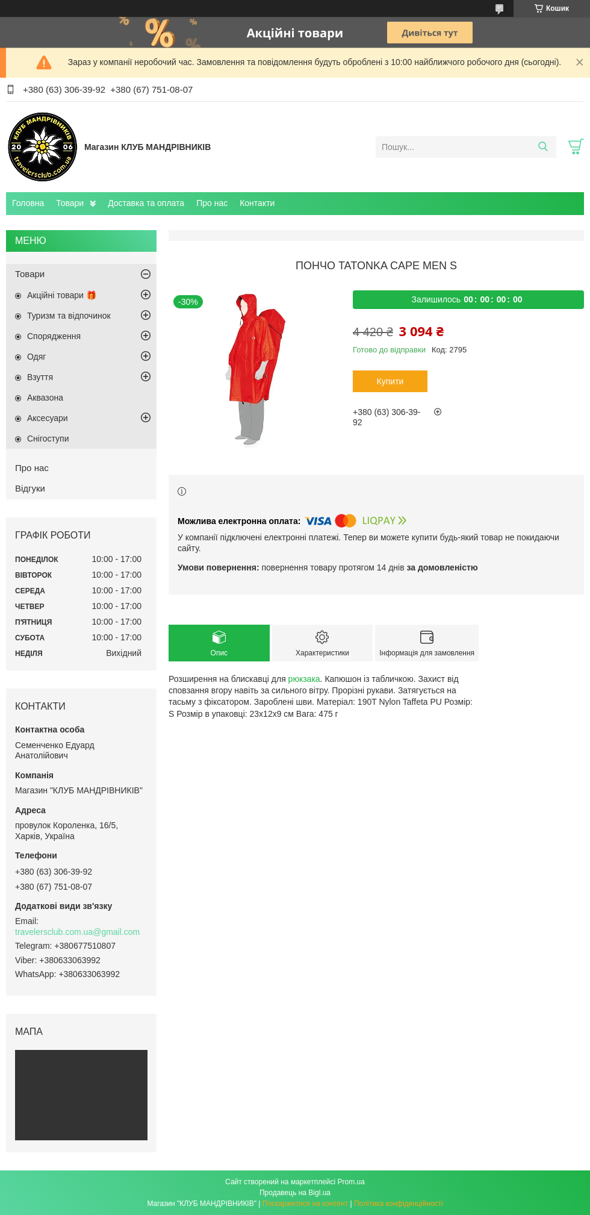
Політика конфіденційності (398, 1203)
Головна (28, 203)
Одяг (36, 356)
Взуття (40, 377)
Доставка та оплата (146, 203)
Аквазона (45, 397)
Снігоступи (48, 438)
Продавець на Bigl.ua (295, 1192)
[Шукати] (542, 147)
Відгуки (30, 488)
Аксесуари (47, 418)
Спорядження (54, 336)
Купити (390, 381)
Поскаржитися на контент (305, 1203)
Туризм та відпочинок (69, 315)
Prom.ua (351, 1182)
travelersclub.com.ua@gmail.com (77, 932)
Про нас (212, 203)
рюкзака (304, 679)
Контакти (257, 203)
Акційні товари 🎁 (61, 295)
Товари (70, 203)
